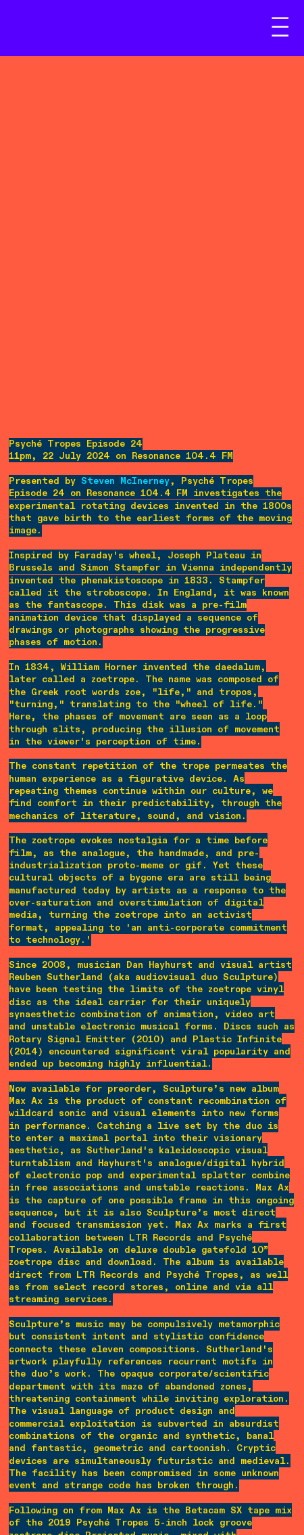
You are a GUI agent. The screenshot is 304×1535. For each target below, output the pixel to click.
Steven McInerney (125, 481)
